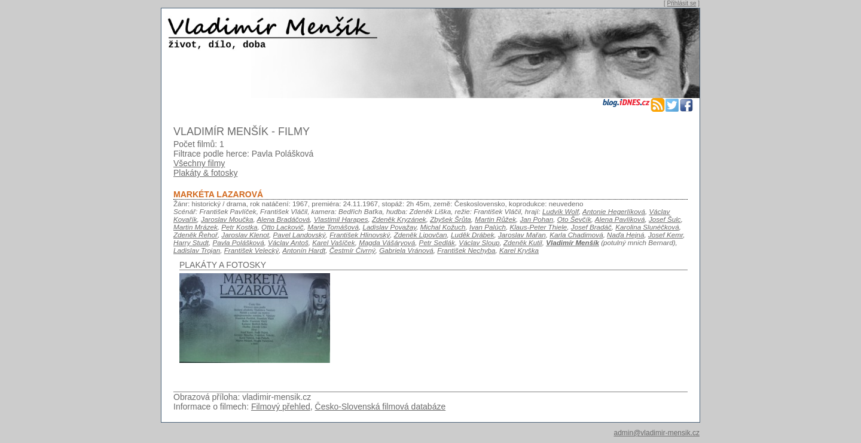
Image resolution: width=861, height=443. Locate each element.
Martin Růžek (495, 219)
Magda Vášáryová (387, 242)
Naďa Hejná (625, 235)
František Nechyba (466, 250)
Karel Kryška (519, 250)
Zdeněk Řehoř (195, 235)
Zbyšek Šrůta (450, 219)
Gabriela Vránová (406, 250)
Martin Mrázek (195, 227)
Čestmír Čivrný (352, 250)
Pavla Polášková (238, 242)
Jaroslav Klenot (245, 235)
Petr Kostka (239, 227)
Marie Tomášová (333, 227)
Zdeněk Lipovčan (420, 235)
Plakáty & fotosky (205, 173)
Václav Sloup (479, 242)
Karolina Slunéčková (647, 227)
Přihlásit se (682, 3)
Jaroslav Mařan (522, 235)
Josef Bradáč (591, 227)
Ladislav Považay (389, 227)
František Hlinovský (359, 235)
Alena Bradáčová (283, 219)
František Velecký (251, 250)
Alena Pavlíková (620, 219)
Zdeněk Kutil (522, 242)
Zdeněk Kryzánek (399, 219)
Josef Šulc (665, 219)
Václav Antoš (288, 242)
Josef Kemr (665, 235)
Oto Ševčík (574, 219)
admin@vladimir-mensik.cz (656, 433)
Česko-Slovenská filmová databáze (380, 406)
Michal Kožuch (443, 227)
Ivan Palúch (487, 227)
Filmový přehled (280, 406)
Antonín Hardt (303, 250)
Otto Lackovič (282, 227)
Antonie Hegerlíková (613, 211)
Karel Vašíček (333, 242)
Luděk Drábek (472, 235)
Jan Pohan (537, 219)
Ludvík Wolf (560, 211)
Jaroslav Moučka (227, 219)
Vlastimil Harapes (341, 219)
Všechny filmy (199, 163)
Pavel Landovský (299, 235)
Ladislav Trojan (196, 250)
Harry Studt (191, 242)
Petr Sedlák (437, 242)
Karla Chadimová (576, 235)
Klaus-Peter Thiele (538, 227)
